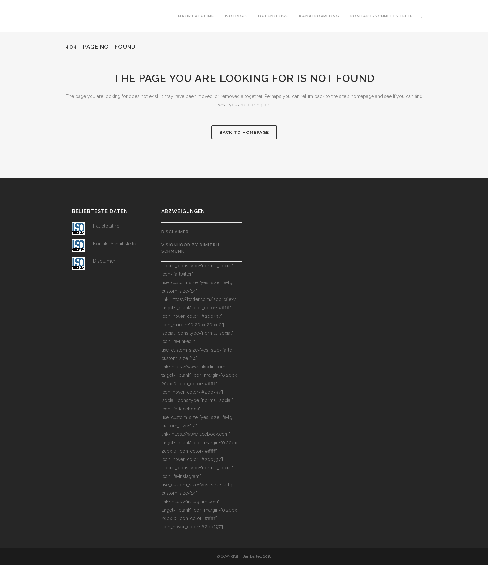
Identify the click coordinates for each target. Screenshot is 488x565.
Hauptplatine (106, 226)
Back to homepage (244, 132)
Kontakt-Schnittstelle (114, 243)
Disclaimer (104, 261)
